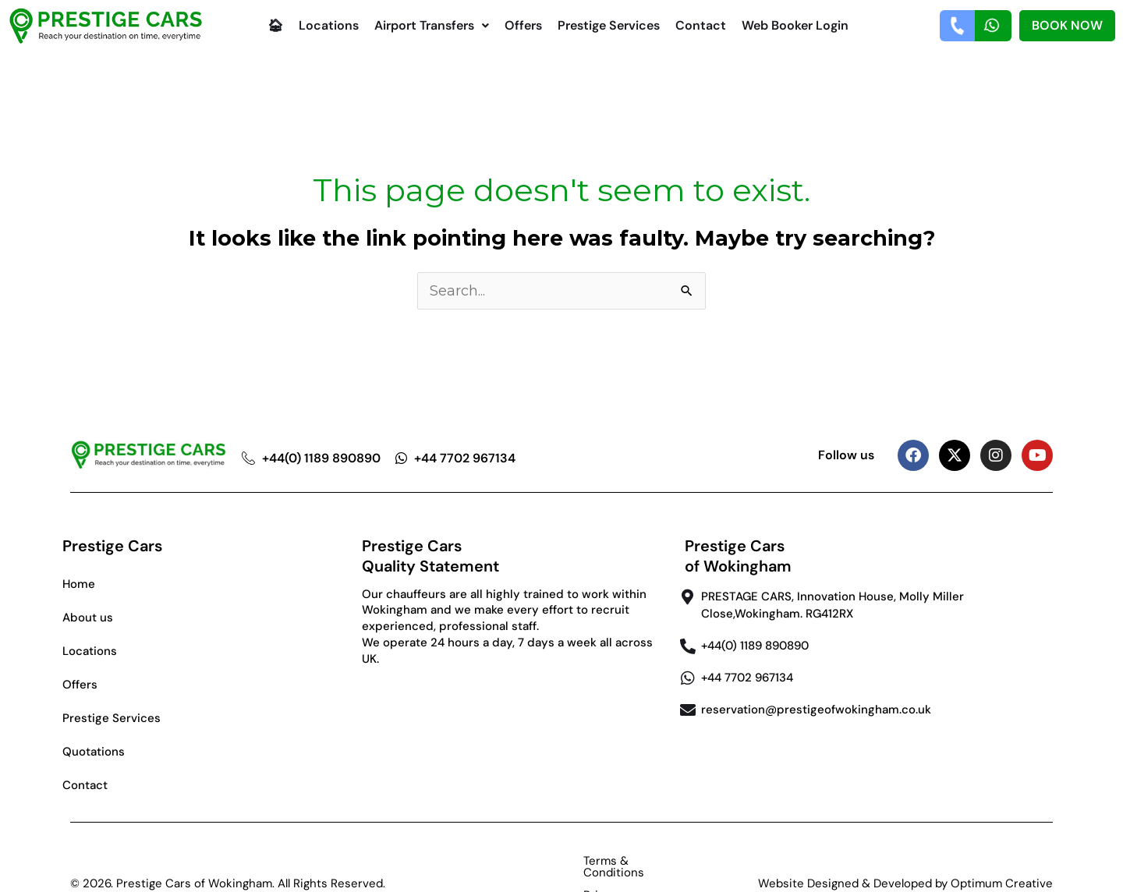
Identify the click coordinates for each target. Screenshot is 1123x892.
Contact (700, 25)
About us (87, 617)
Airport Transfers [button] (431, 25)
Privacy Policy (638, 861)
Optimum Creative (1002, 861)
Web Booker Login (795, 25)
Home (78, 584)
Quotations (93, 751)
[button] (432, 26)
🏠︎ (275, 25)
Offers (523, 25)
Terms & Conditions (521, 861)
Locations (329, 25)
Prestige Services (609, 25)
